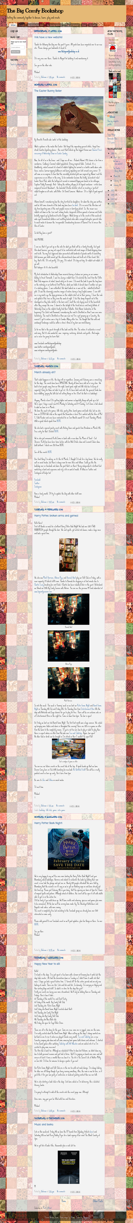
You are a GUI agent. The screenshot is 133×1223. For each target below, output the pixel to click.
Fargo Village (111, 134)
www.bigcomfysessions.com (43, 591)
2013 (113, 199)
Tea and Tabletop (75, 733)
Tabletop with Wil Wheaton (68, 1043)
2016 (113, 153)
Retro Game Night (83, 705)
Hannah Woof (71, 577)
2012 (113, 203)
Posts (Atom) (47, 1208)
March (116, 176)
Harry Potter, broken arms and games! (56, 516)
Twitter (36, 483)
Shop (84, 25)
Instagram (37, 486)
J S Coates (111, 142)
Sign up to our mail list (18, 43)
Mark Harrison (48, 577)
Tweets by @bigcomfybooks (18, 64)
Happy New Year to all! (47, 964)
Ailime (73, 1217)
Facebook (37, 479)
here (91, 1131)
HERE (59, 420)
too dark (75, 205)
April (116, 157)
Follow (51, 780)
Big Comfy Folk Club (35, 25)
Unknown (112, 116)
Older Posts (98, 1201)
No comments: (61, 77)
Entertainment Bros (87, 708)
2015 (113, 190)
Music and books (43, 1125)
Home (13, 25)
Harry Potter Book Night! (48, 823)
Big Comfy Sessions (54, 25)
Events (21, 25)
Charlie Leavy (39, 584)
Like (43, 780)
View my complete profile (113, 122)
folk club (49, 810)
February (117, 180)
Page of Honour (72, 25)
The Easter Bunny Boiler (48, 91)
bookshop (42, 810)
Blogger (85, 1217)
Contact (92, 25)
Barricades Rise (112, 138)
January (116, 185)
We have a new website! (48, 37)
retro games (61, 810)
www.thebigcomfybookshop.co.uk (68, 51)
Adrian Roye (58, 577)
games (55, 810)
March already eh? (44, 372)
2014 (113, 194)
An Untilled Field (79, 769)
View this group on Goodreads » (114, 104)
